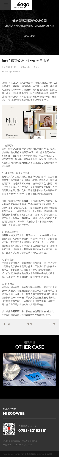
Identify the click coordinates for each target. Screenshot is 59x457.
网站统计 (48, 454)
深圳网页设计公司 (15, 314)
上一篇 (6, 324)
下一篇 (52, 324)
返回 (29, 324)
